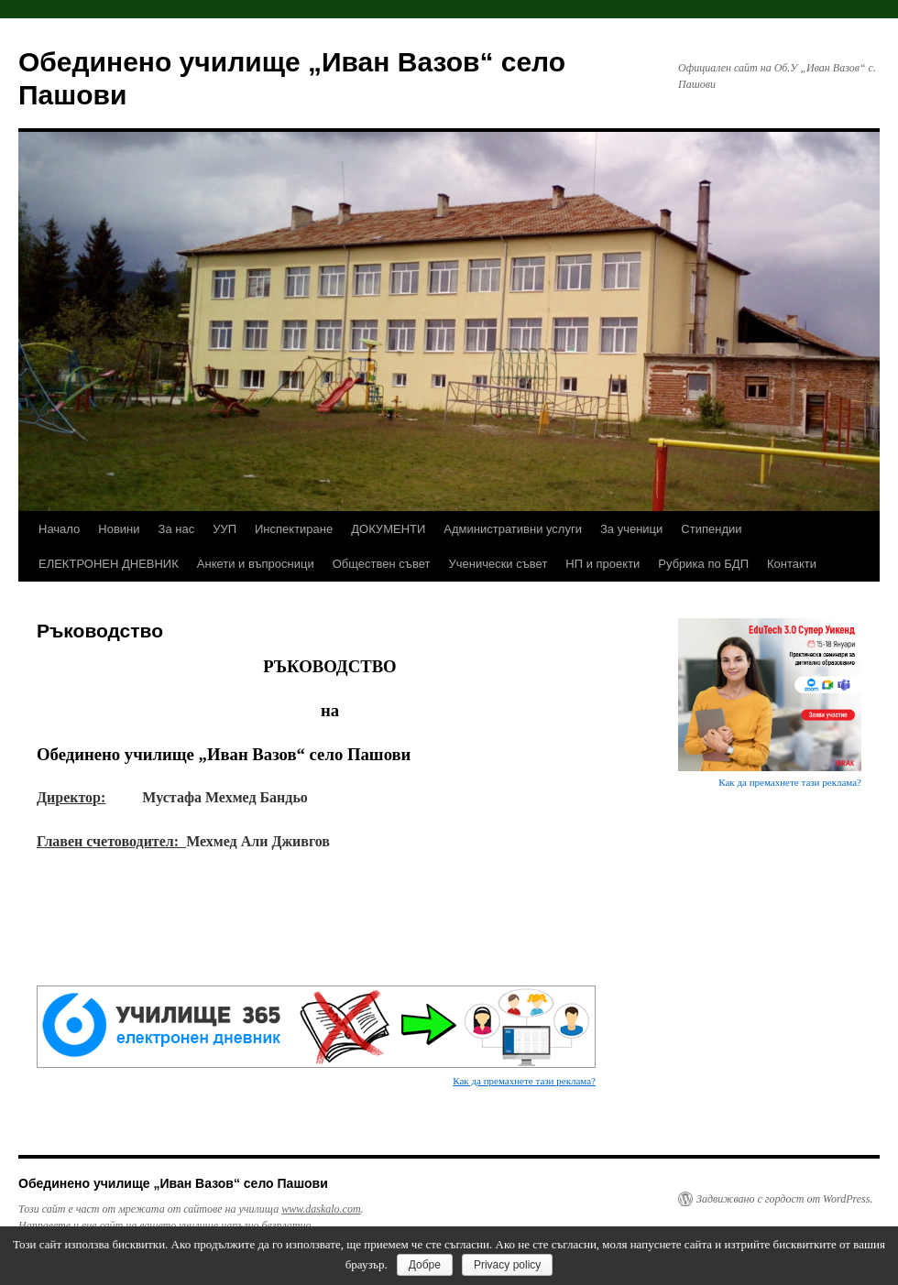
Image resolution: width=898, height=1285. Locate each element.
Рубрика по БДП (703, 564)
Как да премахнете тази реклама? (524, 1080)
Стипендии (711, 529)
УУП (224, 529)
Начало (59, 529)
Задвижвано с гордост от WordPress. (784, 1198)
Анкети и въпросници (255, 564)
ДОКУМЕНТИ (388, 529)
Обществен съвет (382, 564)
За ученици (631, 529)
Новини (118, 529)
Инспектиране (294, 529)
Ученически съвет (497, 564)
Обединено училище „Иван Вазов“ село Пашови (173, 1183)
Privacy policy (507, 1264)
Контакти (791, 564)
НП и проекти (602, 564)
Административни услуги (513, 529)
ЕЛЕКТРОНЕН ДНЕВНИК (108, 564)
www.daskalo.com (320, 1209)
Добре (425, 1264)
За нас (177, 529)
